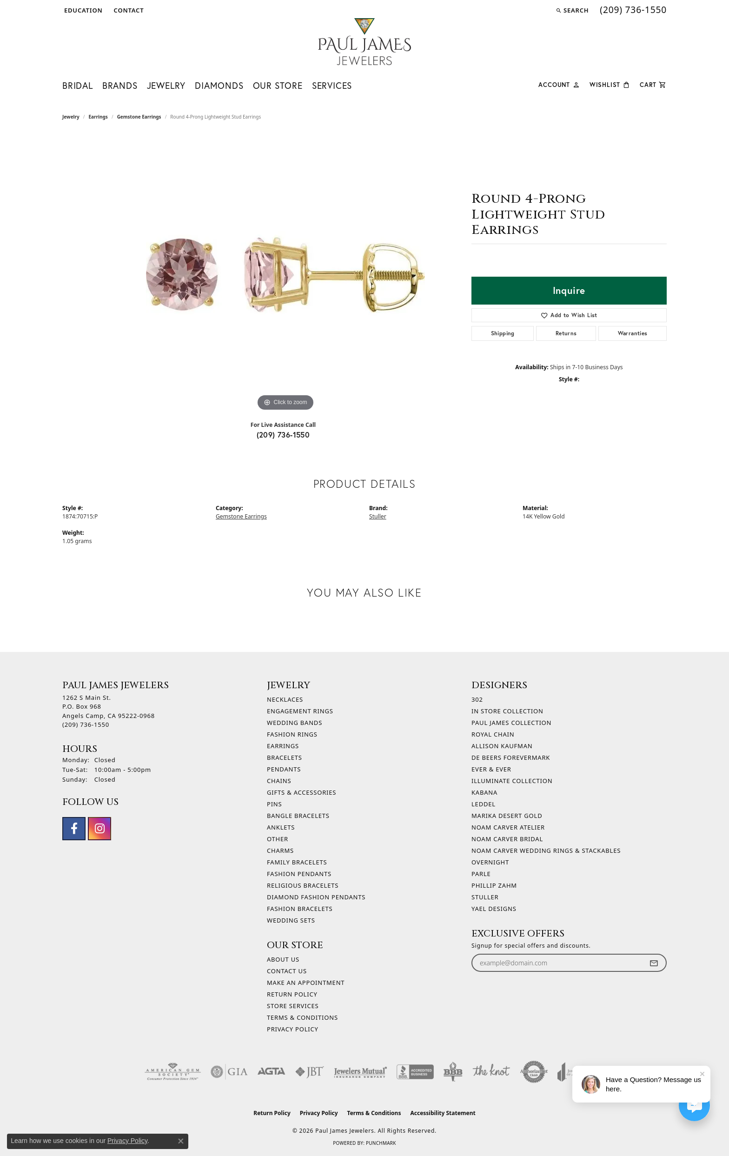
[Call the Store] (85, 724)
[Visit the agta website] (271, 1071)
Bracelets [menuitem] (284, 757)
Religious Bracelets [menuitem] (302, 885)
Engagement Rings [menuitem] (300, 711)
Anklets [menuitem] (281, 827)
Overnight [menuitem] (490, 862)
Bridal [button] (77, 85)
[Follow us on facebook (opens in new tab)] (74, 828)
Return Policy (292, 994)
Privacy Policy (292, 1029)
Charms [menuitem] (280, 850)
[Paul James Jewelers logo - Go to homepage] (364, 41)
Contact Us (287, 971)
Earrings (98, 116)
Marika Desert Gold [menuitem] (506, 815)
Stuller (377, 516)
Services (332, 85)
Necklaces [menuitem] (285, 699)
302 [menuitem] (477, 699)
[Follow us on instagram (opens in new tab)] (99, 828)
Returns (566, 333)
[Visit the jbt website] (310, 1071)
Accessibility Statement (442, 1113)
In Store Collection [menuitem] (507, 711)
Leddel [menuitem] (483, 804)
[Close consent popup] (181, 1141)
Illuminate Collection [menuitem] (511, 781)
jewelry (71, 116)
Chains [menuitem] (279, 781)
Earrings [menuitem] (283, 746)
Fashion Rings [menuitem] (292, 734)
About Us (283, 959)
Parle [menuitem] (481, 874)
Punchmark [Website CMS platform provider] (381, 1143)
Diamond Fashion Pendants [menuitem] (316, 897)
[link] (128, 10)
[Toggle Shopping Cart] (653, 84)
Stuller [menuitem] (484, 897)
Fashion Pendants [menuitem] (299, 874)
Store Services (292, 1006)
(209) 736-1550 (283, 434)
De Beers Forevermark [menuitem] (510, 757)
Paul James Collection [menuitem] (511, 722)
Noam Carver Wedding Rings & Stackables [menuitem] (546, 850)
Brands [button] (120, 85)
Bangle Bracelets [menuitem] (298, 815)
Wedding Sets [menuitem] (291, 920)
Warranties (633, 333)
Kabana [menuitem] (484, 792)
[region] (285, 273)
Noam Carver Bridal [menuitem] (507, 839)
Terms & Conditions (302, 1017)
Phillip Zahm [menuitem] (494, 885)
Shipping (503, 333)
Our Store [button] (278, 85)
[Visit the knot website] (491, 1071)
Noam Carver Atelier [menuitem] (508, 827)
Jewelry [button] (166, 85)
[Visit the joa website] (570, 1071)
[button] (82, 10)
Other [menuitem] (277, 839)
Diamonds (219, 85)
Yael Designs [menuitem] (494, 908)
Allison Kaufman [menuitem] (501, 746)
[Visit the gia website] (229, 1071)
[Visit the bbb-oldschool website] (453, 1071)
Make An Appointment (306, 982)
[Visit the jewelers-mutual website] (360, 1071)
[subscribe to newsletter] (654, 963)
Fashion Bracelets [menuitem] (299, 908)
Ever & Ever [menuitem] (491, 769)
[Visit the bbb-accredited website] (415, 1071)
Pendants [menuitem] (284, 769)
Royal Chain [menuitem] (492, 734)
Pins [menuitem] (274, 804)
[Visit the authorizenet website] (534, 1071)
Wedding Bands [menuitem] (294, 722)
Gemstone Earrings (139, 116)
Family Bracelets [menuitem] (297, 862)
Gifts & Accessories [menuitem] (301, 792)
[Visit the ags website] (172, 1071)
